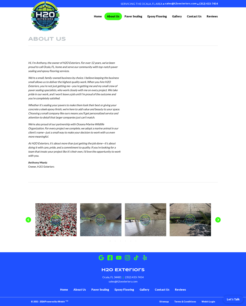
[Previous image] (28, 220)
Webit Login (208, 301)
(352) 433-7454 (207, 3)
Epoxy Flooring (157, 16)
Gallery (177, 16)
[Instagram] (127, 257)
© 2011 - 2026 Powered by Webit (49, 301)
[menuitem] (97, 16)
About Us (114, 16)
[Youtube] (119, 257)
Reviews (212, 16)
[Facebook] (110, 257)
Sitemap (164, 301)
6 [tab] (136, 241)
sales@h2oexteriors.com (180, 3)
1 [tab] (110, 241)
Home (98, 16)
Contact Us (194, 16)
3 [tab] (120, 241)
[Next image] (218, 220)
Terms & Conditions (185, 301)
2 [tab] (115, 241)
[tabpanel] (56, 219)
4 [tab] (125, 241)
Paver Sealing (133, 16)
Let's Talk (233, 299)
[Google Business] (101, 257)
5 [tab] (130, 241)
